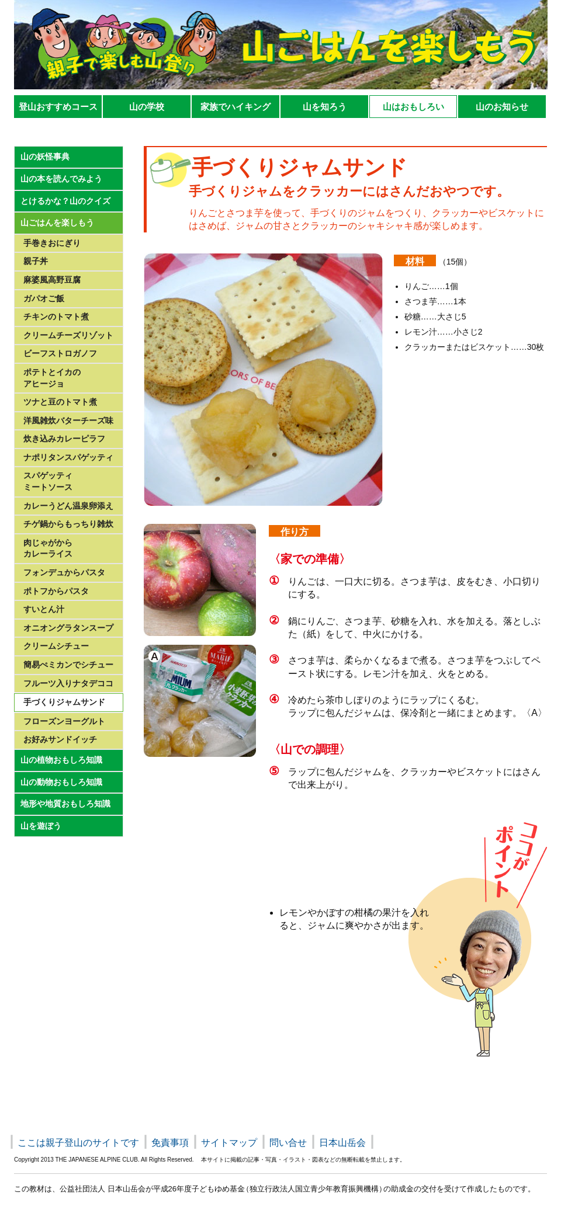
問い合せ (288, 1143)
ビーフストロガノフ (60, 353)
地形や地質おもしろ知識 (65, 803)
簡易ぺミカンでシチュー (68, 664)
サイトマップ (229, 1143)
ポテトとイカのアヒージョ (52, 377)
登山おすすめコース (58, 107)
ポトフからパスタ (56, 591)
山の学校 (146, 107)
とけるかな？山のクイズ (65, 201)
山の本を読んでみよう (61, 178)
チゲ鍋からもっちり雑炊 (68, 524)
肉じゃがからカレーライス (47, 548)
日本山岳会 (342, 1143)
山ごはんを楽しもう (57, 222)
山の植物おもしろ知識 (61, 759)
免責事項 (170, 1143)
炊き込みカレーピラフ (64, 438)
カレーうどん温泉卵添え (68, 505)
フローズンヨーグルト (64, 721)
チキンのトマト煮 (56, 316)
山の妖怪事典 (45, 156)
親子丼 (35, 261)
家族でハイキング (235, 107)
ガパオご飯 (43, 298)
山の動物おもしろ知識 (61, 782)
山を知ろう (325, 107)
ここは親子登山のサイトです (78, 1143)
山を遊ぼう (40, 825)
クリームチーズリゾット (68, 335)
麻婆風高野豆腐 (52, 279)
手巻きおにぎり (52, 243)
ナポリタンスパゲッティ (68, 457)
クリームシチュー (56, 646)
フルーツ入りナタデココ (68, 683)
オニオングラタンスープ (68, 627)
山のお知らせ (502, 107)
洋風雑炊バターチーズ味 (68, 420)
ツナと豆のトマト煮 (60, 401)
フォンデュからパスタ (64, 572)
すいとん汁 (43, 609)
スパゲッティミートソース (47, 481)
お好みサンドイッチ (60, 739)
